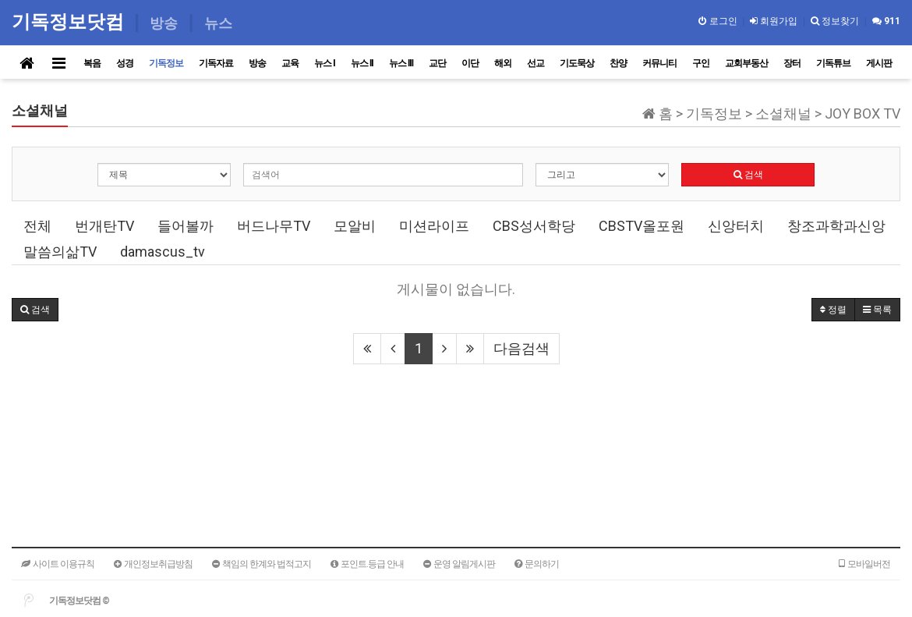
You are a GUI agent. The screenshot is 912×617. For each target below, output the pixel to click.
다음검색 (521, 348)
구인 (700, 63)
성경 (124, 63)
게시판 (879, 63)
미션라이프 (434, 226)
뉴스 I (324, 63)
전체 (37, 226)
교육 (290, 63)
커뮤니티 (659, 63)
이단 (470, 63)
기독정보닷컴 (70, 21)
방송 (257, 63)
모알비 (355, 226)
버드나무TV (273, 226)
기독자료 (216, 63)
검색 (748, 174)
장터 (792, 63)
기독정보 (166, 63)
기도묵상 (577, 63)
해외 (502, 63)
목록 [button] (877, 309)
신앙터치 (736, 226)
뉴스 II (362, 63)
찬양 (618, 63)
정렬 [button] (833, 309)
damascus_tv (162, 251)
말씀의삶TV (60, 251)
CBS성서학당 (534, 226)
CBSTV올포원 (641, 226)
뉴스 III (401, 63)
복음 (92, 63)
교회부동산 (746, 63)
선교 (535, 63)
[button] (35, 309)
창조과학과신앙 (836, 226)
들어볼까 (185, 226)
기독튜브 (833, 63)
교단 (437, 63)
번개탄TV (104, 226)
